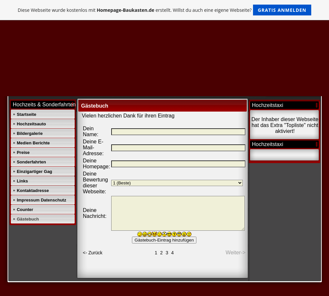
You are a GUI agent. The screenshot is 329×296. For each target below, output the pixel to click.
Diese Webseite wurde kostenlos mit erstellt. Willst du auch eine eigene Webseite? (165, 10)
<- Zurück (93, 252)
